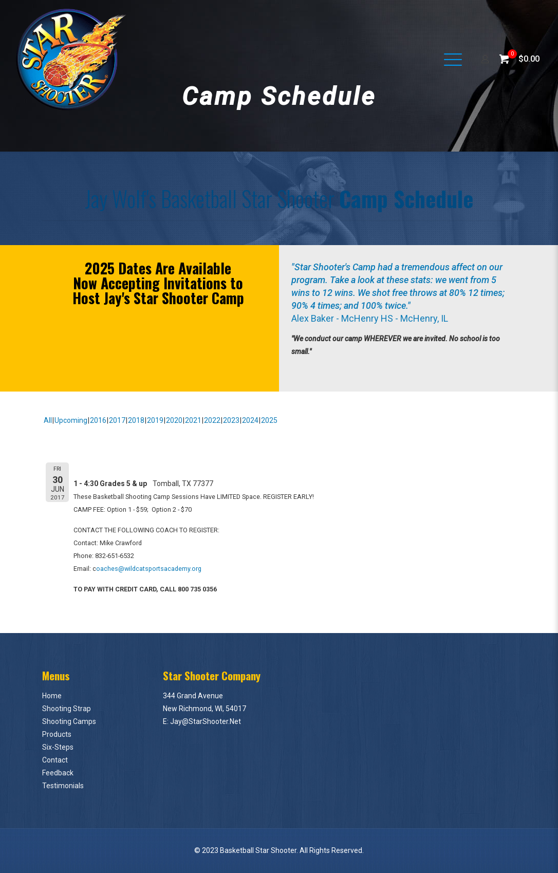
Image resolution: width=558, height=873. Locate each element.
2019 (155, 420)
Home (52, 696)
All (48, 420)
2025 (269, 420)
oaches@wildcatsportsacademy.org (148, 568)
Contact (55, 760)
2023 (231, 420)
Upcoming (70, 420)
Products (56, 734)
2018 (136, 420)
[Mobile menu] (449, 59)
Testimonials (63, 786)
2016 (98, 420)
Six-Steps (57, 747)
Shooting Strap (66, 708)
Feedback (57, 773)
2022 (212, 420)
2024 (250, 420)
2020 (174, 420)
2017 (117, 420)
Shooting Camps (69, 721)
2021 (193, 420)
